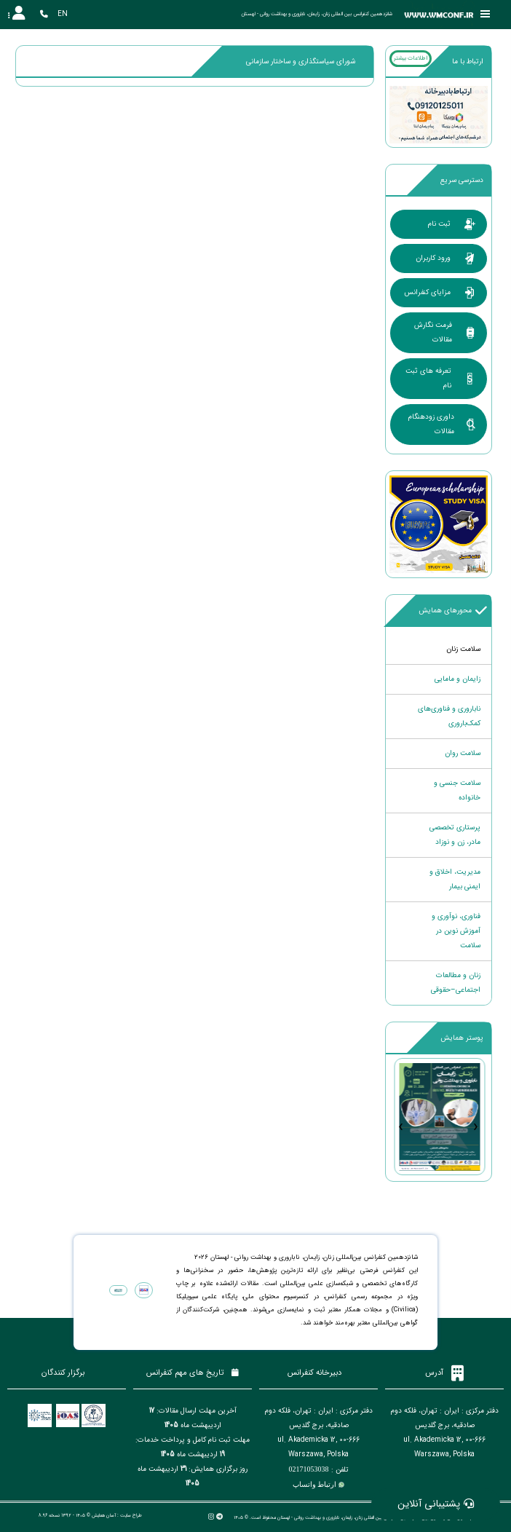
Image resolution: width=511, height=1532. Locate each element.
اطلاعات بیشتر (410, 58)
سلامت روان (462, 753)
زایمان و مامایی (457, 679)
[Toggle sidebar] (485, 14)
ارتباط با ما (467, 61)
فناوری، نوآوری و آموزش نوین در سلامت (456, 931)
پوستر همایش (461, 1037)
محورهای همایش (453, 610)
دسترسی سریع (461, 180)
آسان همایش (104, 1515)
